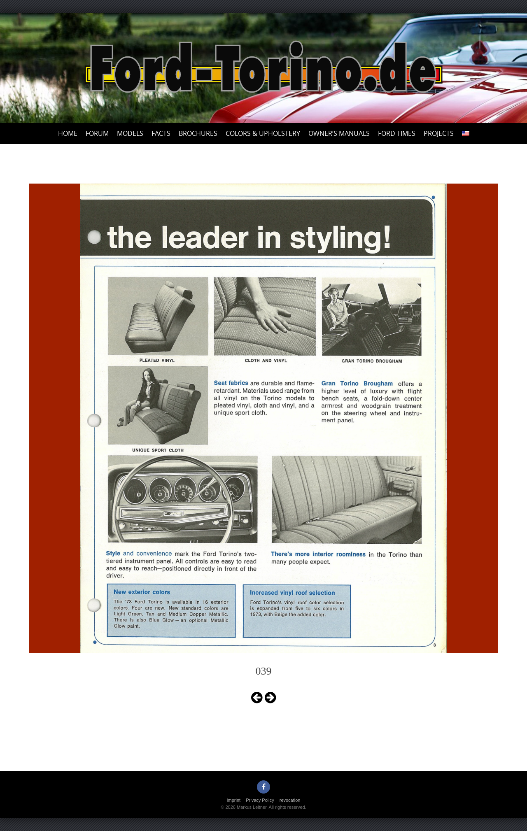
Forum (97, 133)
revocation (290, 800)
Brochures (198, 133)
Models (130, 133)
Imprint (234, 800)
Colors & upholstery (263, 133)
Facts (161, 133)
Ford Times (396, 133)
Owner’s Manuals (339, 133)
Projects (439, 133)
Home (67, 133)
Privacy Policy (260, 800)
